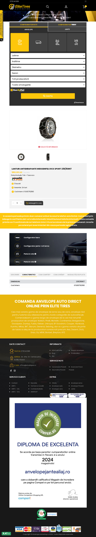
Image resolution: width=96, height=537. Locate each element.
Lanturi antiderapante (54, 15)
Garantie (34, 383)
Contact (14, 383)
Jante (73, 389)
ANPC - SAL (15, 389)
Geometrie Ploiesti (58, 370)
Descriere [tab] (15, 275)
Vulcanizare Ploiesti (59, 367)
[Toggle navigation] (85, 1)
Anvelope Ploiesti (77, 386)
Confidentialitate (37, 389)
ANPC (14, 386)
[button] (48, 6)
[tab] (28, 29)
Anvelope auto (57, 386)
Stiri (53, 356)
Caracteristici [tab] (28, 275)
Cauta (48, 96)
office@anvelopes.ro (28, 365)
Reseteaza (79, 102)
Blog (53, 353)
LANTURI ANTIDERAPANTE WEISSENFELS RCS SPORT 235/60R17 (47, 18)
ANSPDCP (34, 392)
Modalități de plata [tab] (76, 275)
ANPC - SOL (16, 392)
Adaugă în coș (34, 203)
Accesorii (39, 15)
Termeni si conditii (37, 386)
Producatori (75, 353)
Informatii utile (57, 350)
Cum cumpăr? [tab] (44, 275)
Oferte (54, 383)
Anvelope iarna (76, 383)
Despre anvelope (77, 350)
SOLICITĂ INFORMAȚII (48, 147)
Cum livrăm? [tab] (58, 275)
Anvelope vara (57, 389)
